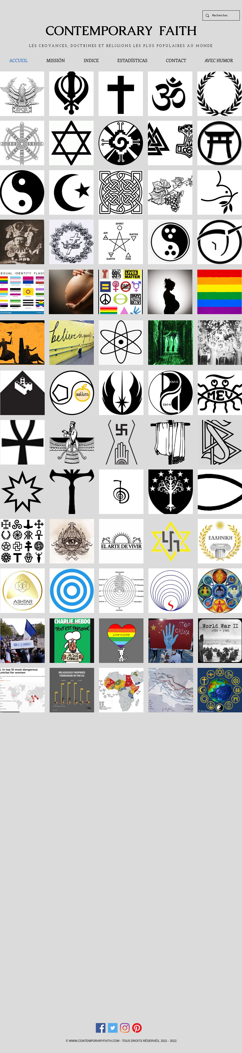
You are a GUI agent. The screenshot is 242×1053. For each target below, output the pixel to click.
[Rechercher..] (220, 15)
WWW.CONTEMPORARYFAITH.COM (94, 1041)
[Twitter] (113, 1028)
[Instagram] (125, 1028)
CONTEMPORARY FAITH (121, 31)
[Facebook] (100, 1028)
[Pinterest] (137, 1028)
